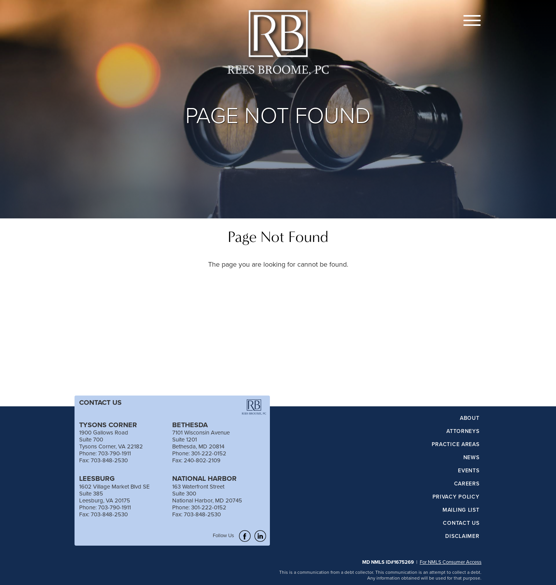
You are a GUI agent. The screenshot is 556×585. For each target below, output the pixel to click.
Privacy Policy (456, 497)
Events (468, 470)
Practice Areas (456, 444)
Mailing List (460, 510)
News (471, 457)
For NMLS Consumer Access (450, 561)
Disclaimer (462, 536)
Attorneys (462, 431)
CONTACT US (100, 402)
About (470, 418)
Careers (467, 483)
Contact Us (461, 523)
